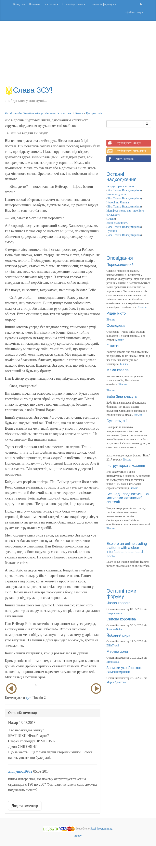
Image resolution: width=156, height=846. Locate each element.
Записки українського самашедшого (124, 670)
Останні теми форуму (121, 593)
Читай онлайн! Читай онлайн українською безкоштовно (38, 113)
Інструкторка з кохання (120, 186)
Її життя (112, 346)
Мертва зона (117, 651)
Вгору (78, 835)
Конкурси (19, 4)
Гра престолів (94, 113)
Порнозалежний (119, 265)
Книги (79, 113)
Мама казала (117, 370)
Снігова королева (121, 619)
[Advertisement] (78, 55)
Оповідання (119, 258)
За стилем (51, 4)
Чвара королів (118, 603)
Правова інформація (103, 4)
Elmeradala (112, 661)
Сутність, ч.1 (117, 421)
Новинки (34, 4)
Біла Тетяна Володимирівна (124, 190)
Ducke (111, 218)
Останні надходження (121, 176)
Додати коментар (25, 806)
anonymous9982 (20, 771)
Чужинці (111, 230)
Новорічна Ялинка (117, 202)
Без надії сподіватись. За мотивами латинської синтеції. (127, 498)
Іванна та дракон (116, 194)
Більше (142, 307)
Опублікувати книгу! (124, 143)
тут (28, 698)
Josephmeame (114, 613)
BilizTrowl (112, 645)
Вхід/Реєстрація (133, 12)
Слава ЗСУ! (29, 90)
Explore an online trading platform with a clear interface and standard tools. (126, 550)
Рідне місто (116, 313)
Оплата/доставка (74, 4)
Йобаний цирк (118, 635)
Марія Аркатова (116, 682)
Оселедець (115, 326)
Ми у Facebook (120, 159)
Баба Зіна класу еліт (123, 396)
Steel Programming (101, 828)
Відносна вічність (117, 222)
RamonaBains (114, 629)
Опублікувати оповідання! (127, 151)
